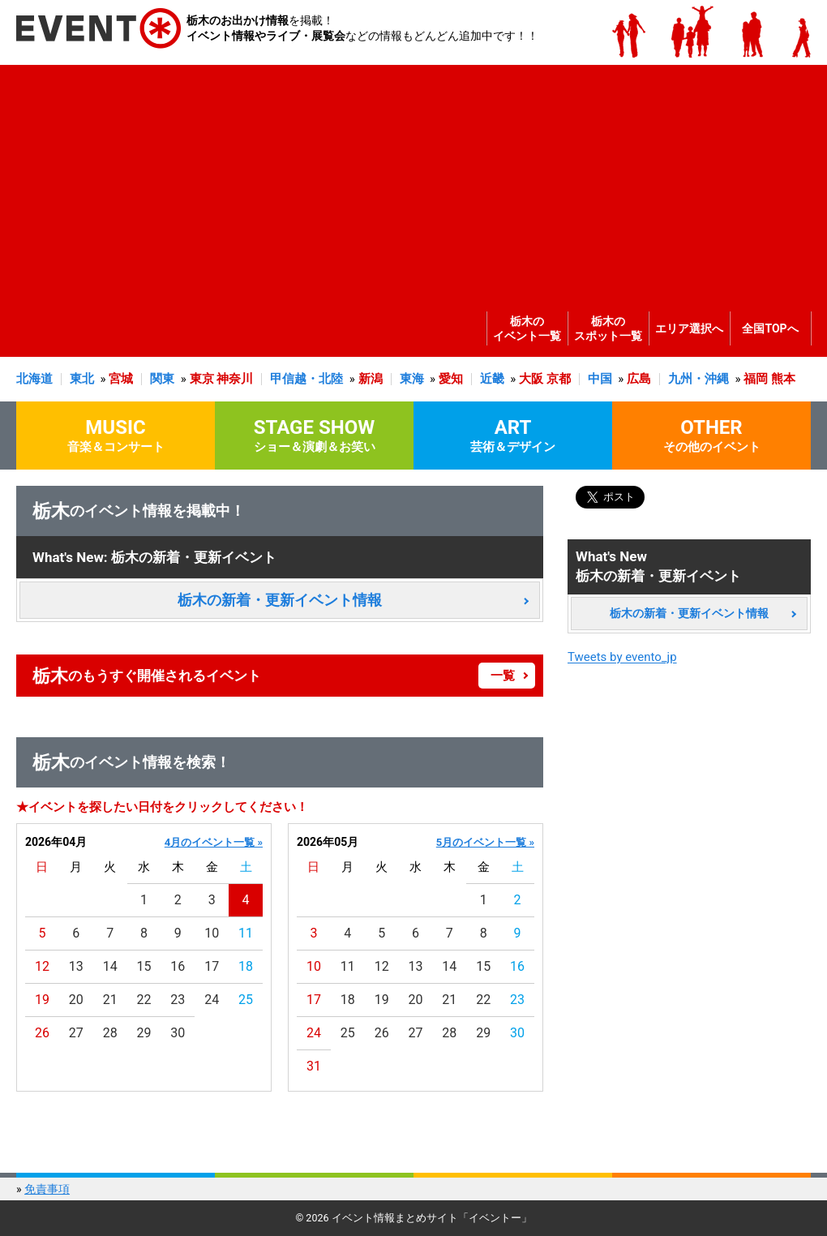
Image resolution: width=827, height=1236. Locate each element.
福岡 (755, 378)
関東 (162, 378)
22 (144, 999)
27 (76, 1033)
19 (42, 999)
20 (76, 999)
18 (245, 966)
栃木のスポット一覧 (608, 328)
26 (42, 1033)
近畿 (492, 378)
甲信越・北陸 (306, 378)
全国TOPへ (770, 328)
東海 (412, 378)
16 (177, 966)
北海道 (34, 378)
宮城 (121, 378)
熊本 (783, 378)
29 (144, 1033)
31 (313, 1066)
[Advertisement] (409, 178)
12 (42, 966)
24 (211, 999)
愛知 (451, 378)
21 (110, 999)
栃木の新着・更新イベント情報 (280, 599)
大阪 (531, 378)
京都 (558, 378)
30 (177, 1033)
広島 (639, 378)
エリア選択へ (689, 328)
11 (245, 933)
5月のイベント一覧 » (485, 842)
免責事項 (47, 1188)
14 (110, 966)
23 (177, 999)
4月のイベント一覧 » (214, 842)
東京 (202, 378)
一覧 (503, 675)
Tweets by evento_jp (622, 657)
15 (144, 966)
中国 (600, 378)
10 (211, 933)
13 (76, 966)
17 (211, 966)
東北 (82, 378)
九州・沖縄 (698, 378)
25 (245, 999)
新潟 (370, 378)
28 (110, 1033)
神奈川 (234, 378)
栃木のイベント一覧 (527, 328)
